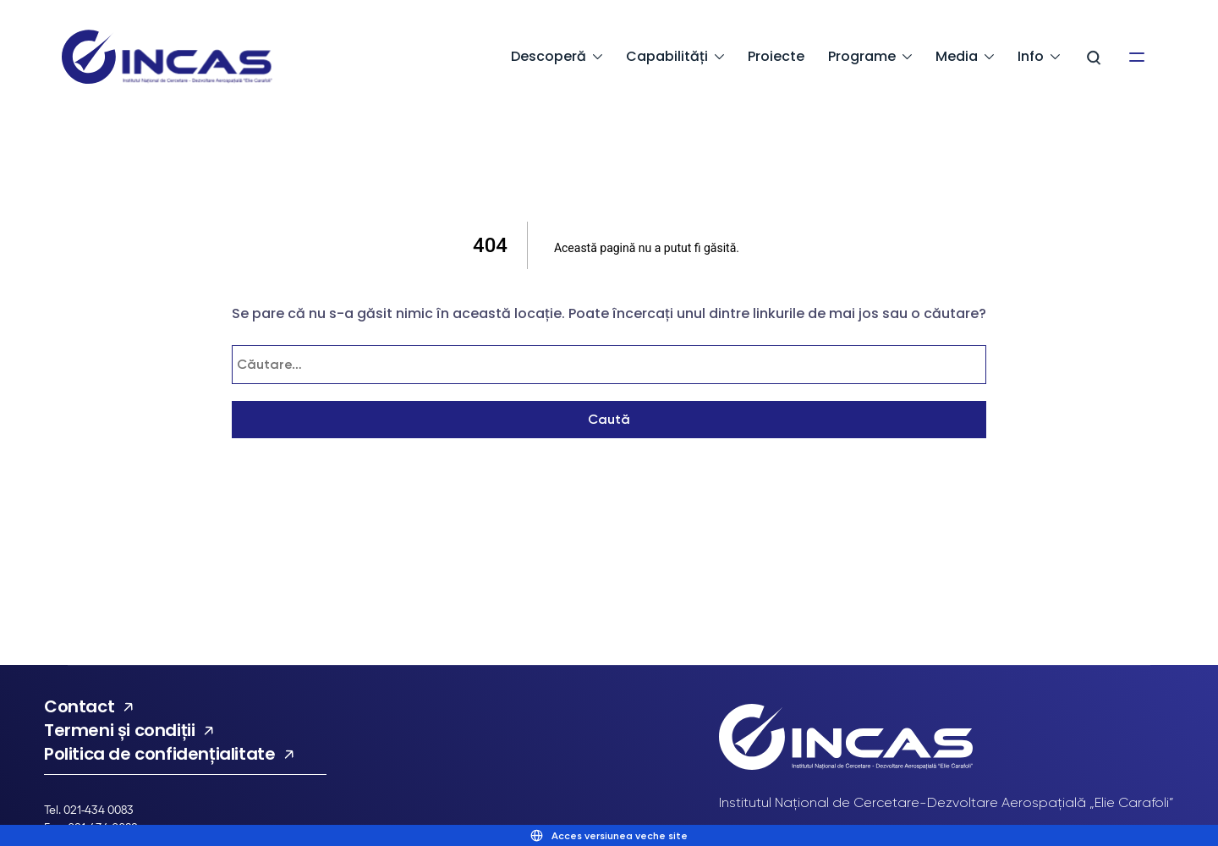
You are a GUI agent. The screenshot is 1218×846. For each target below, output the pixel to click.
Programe (862, 56)
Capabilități (667, 56)
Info (1031, 56)
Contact (79, 706)
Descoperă (548, 56)
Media (956, 56)
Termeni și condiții (119, 730)
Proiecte (776, 56)
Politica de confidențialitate (159, 754)
